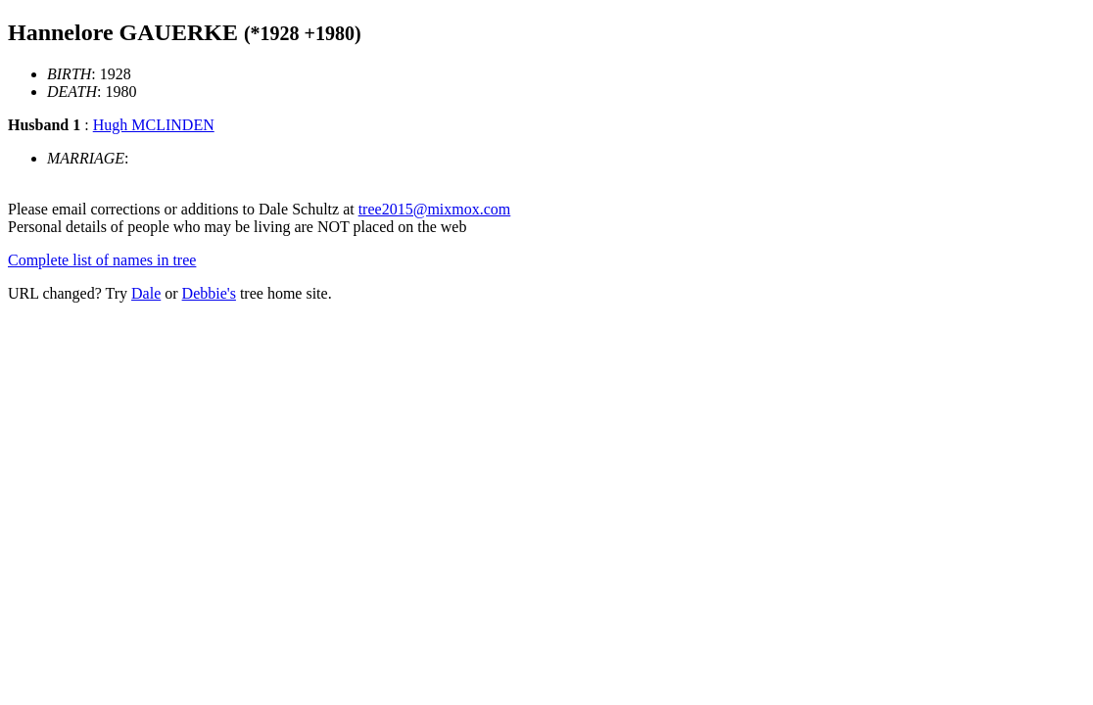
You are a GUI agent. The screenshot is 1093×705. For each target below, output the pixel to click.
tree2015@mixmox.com (434, 209)
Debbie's (209, 293)
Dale (146, 293)
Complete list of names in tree (102, 260)
